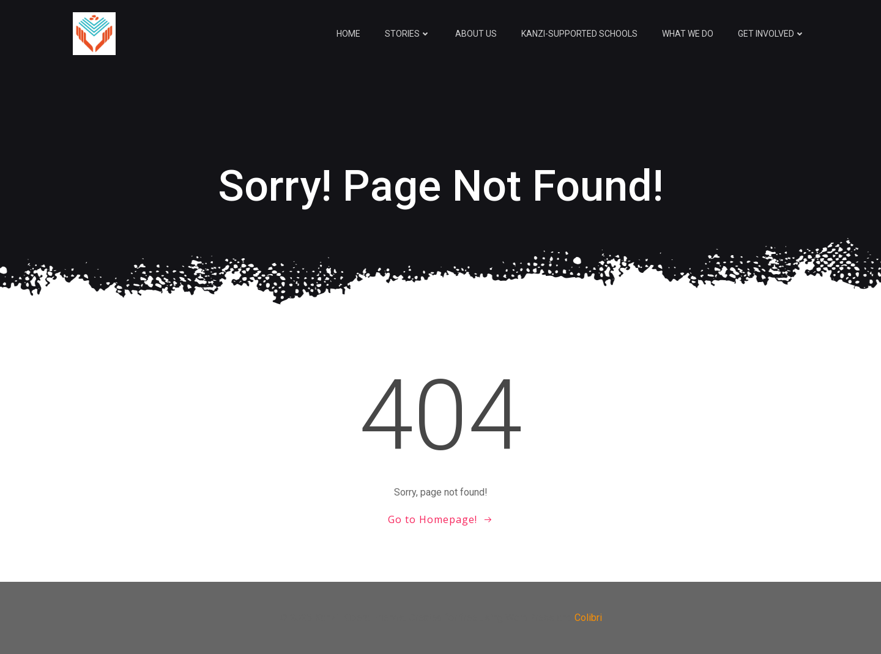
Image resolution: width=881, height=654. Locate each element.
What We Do (687, 34)
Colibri (588, 617)
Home (348, 34)
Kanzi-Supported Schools (579, 34)
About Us (476, 34)
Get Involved (771, 34)
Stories (408, 34)
